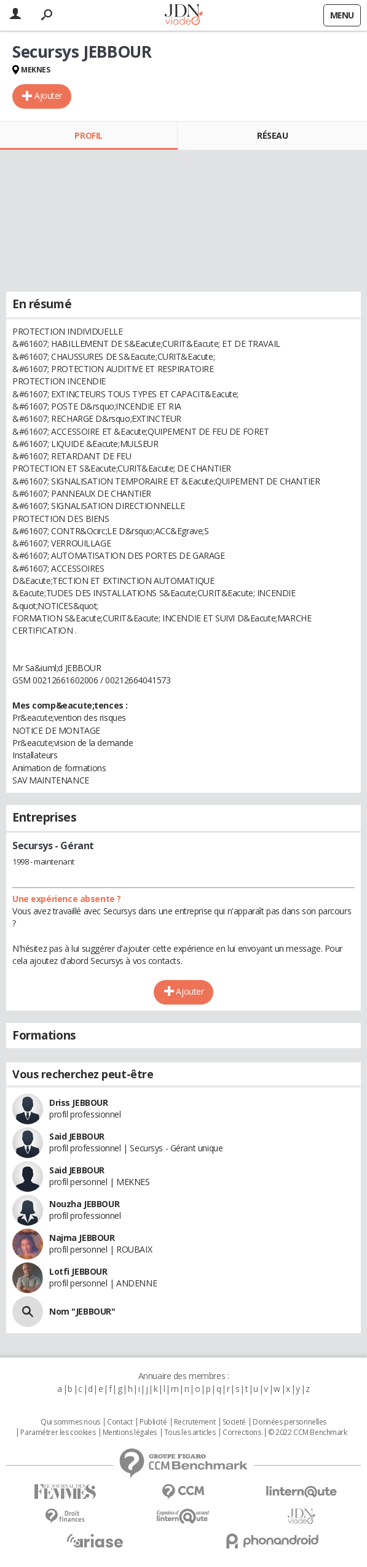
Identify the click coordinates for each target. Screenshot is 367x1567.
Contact (119, 1422)
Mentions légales (130, 1432)
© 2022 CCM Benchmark (307, 1432)
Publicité (153, 1422)
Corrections (242, 1432)
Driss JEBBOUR (78, 1102)
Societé (234, 1422)
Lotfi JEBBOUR (78, 1271)
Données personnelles (289, 1422)
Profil (88, 135)
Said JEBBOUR (77, 1136)
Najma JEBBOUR (82, 1237)
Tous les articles (190, 1432)
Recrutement (194, 1422)
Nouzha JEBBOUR (84, 1204)
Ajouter (48, 95)
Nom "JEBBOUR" (82, 1311)
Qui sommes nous (70, 1422)
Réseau (272, 135)
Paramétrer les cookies (57, 1432)
